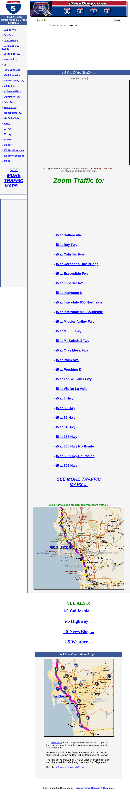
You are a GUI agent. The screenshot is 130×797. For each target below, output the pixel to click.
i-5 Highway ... (79, 621)
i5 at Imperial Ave (70, 283)
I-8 (5, 64)
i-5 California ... (79, 610)
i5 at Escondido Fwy (72, 273)
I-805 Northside (12, 70)
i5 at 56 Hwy (65, 417)
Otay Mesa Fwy (12, 97)
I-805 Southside (12, 75)
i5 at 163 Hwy (66, 437)
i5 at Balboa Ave (69, 235)
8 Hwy (7, 123)
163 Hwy (8, 145)
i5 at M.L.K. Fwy (68, 331)
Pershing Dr (10, 107)
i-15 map (69, 767)
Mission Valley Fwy (14, 80)
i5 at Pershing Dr (69, 369)
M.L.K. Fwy (9, 86)
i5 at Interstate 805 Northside (79, 302)
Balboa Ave (10, 30)
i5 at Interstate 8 (69, 293)
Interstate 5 (56, 742)
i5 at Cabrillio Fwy (70, 254)
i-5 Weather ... (78, 641)
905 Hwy (8, 161)
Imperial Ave (10, 59)
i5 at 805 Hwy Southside (75, 456)
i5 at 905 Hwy (66, 465)
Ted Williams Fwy (13, 113)
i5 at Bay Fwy (66, 245)
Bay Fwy (8, 35)
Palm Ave (9, 102)
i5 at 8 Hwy (65, 398)
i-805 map (80, 767)
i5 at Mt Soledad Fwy (72, 341)
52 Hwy (7, 129)
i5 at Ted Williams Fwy (74, 379)
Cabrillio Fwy (11, 40)
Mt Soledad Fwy (12, 91)
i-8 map (60, 767)
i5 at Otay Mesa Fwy (72, 350)
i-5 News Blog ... (78, 631)
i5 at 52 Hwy (65, 408)
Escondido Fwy (12, 54)
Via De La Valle (12, 118)
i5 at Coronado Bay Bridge (77, 264)
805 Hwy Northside (14, 150)
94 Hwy (7, 139)
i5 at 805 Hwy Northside (75, 446)
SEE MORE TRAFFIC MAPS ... (13, 178)
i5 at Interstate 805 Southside (79, 312)
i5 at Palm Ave (67, 360)
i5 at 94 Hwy (65, 427)
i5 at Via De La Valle (72, 389)
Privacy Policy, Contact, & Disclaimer (95, 788)
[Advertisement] (13, 244)
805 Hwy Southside (14, 156)
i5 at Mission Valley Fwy (75, 321)
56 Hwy (7, 134)
